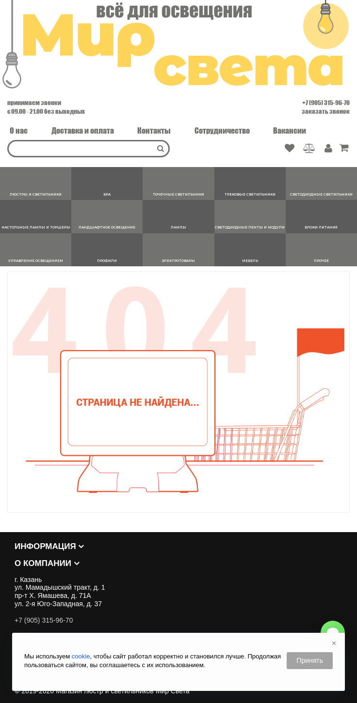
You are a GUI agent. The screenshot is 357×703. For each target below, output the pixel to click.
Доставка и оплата (82, 130)
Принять (309, 660)
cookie (81, 656)
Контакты (154, 130)
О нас (19, 130)
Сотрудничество (222, 130)
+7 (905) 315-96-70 (326, 103)
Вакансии (289, 130)
